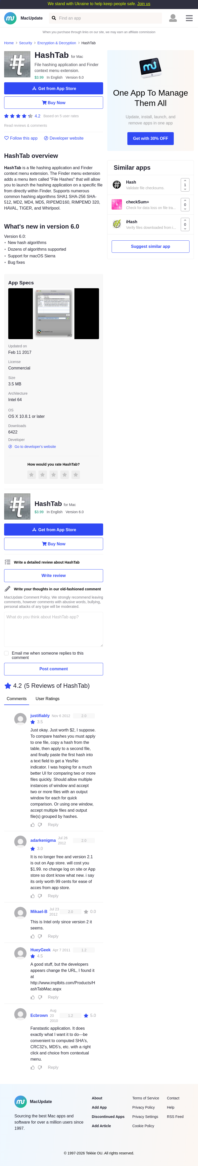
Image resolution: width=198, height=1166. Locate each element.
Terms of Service (145, 1098)
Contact (173, 1098)
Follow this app (21, 138)
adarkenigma (43, 840)
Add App (99, 1107)
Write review (54, 575)
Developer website (64, 138)
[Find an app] (53, 18)
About (97, 1098)
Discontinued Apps (108, 1116)
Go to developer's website (32, 446)
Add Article (101, 1126)
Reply (53, 824)
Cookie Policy (143, 1126)
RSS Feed (175, 1116)
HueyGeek (40, 950)
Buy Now (53, 102)
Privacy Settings (145, 1116)
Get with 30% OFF (150, 138)
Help (170, 1107)
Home (9, 43)
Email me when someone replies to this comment (48, 655)
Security (25, 43)
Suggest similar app (150, 246)
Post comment (53, 669)
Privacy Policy (143, 1107)
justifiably (40, 715)
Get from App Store (53, 88)
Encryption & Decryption (56, 43)
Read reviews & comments (25, 125)
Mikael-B (38, 911)
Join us (143, 3)
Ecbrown (39, 1015)
